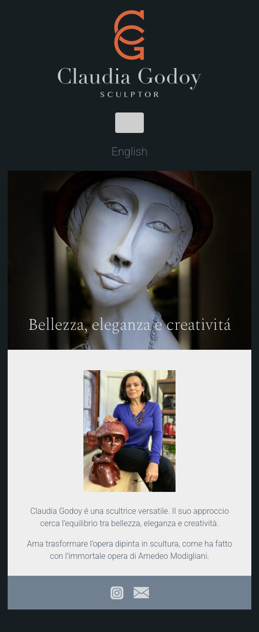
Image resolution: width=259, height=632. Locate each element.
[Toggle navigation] (129, 122)
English (129, 151)
